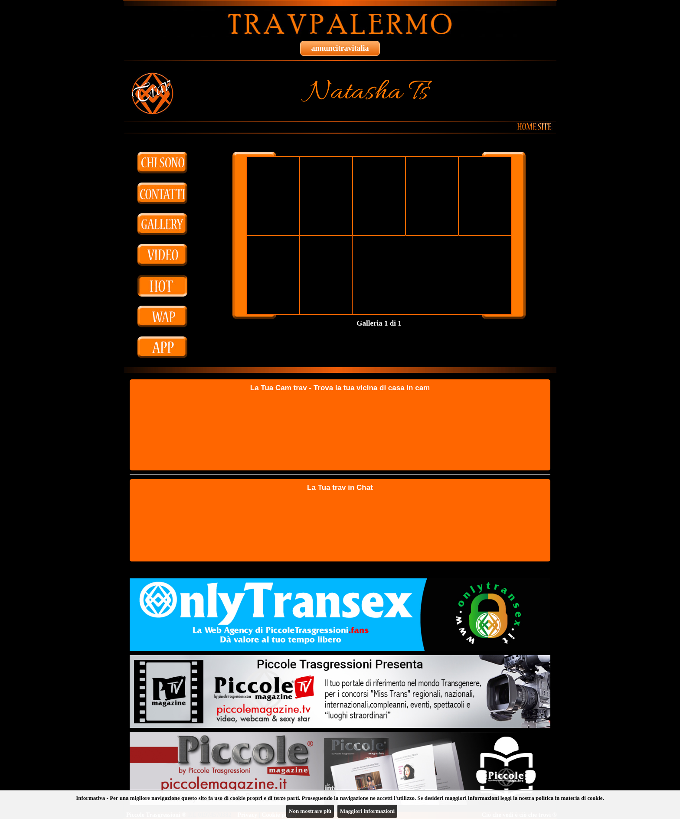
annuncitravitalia (340, 48)
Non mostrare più (310, 811)
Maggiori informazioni (367, 811)
